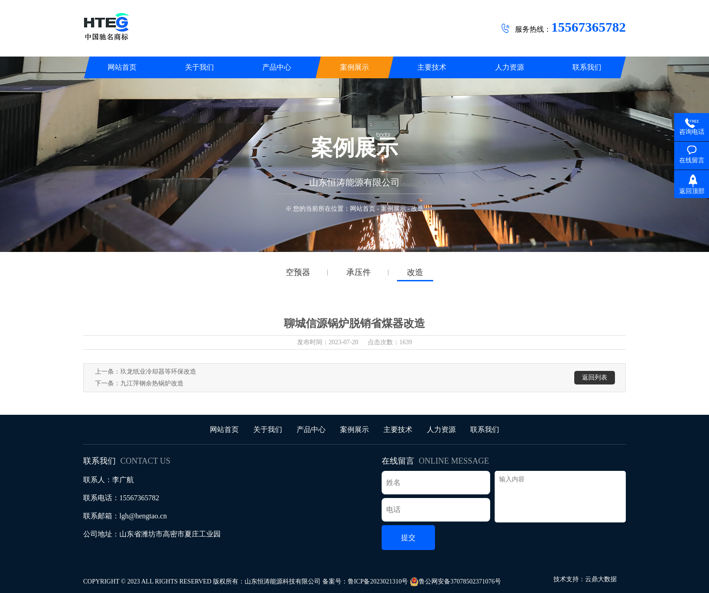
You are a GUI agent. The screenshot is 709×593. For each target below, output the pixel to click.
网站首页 (362, 208)
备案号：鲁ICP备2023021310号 (365, 581)
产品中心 (311, 429)
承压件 (358, 272)
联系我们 (484, 429)
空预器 (298, 272)
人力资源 (441, 429)
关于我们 (267, 429)
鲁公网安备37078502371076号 (455, 581)
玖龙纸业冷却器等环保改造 (158, 371)
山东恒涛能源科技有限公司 (283, 581)
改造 (415, 272)
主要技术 (397, 429)
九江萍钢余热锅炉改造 (152, 383)
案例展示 (393, 208)
